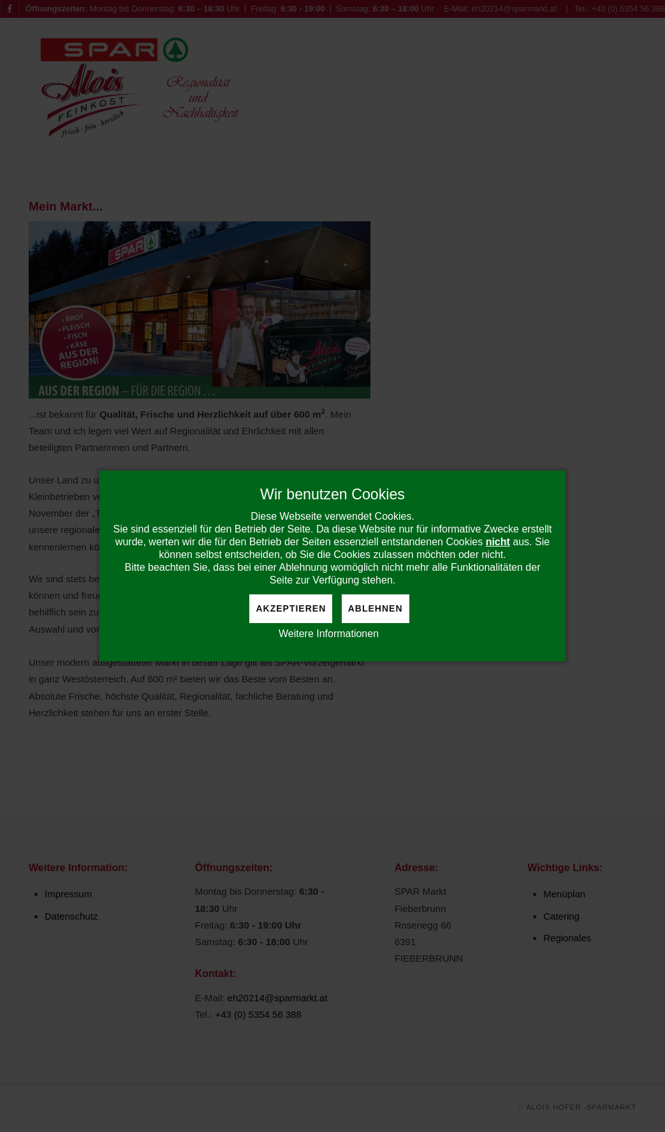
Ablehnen (375, 608)
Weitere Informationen (329, 633)
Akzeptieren (291, 608)
